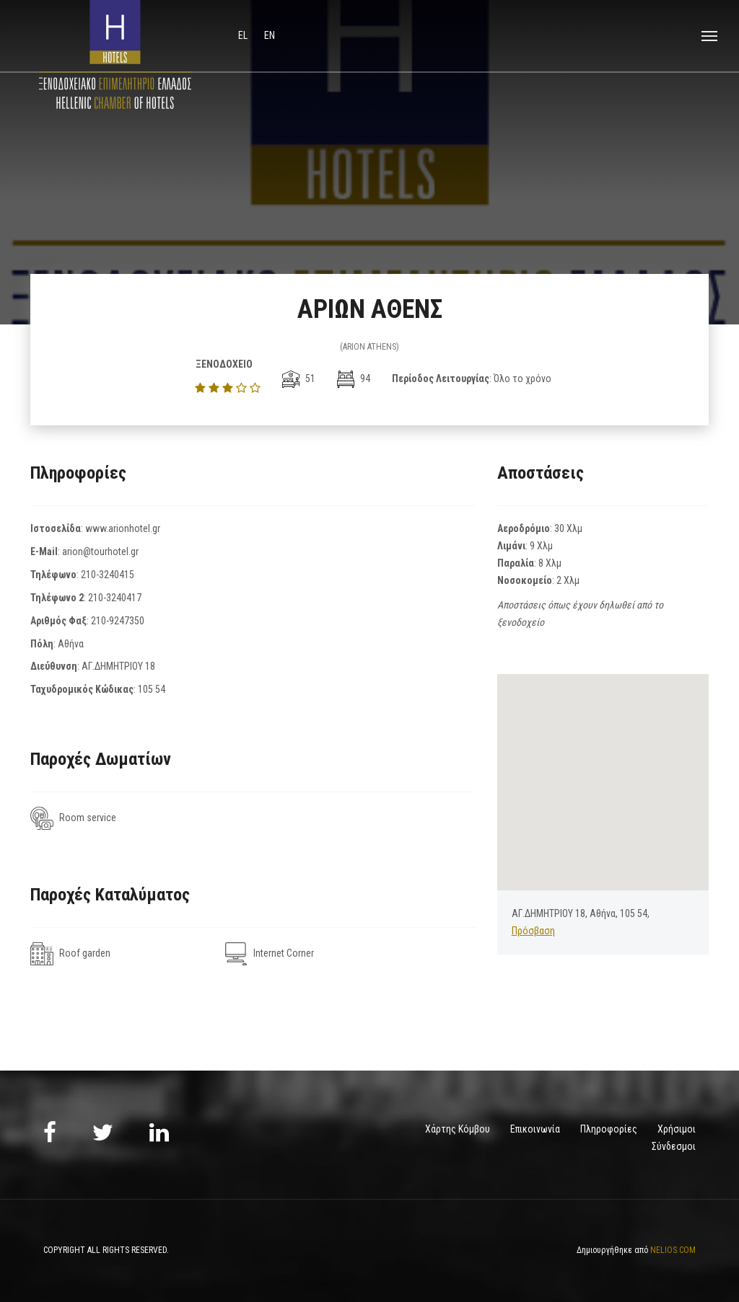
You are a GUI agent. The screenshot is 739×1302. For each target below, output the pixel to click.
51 (298, 378)
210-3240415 (107, 574)
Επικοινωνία (535, 1129)
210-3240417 (114, 597)
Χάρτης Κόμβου (457, 1129)
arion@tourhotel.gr (100, 551)
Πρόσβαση (533, 930)
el (244, 35)
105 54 (151, 689)
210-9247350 (117, 620)
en (269, 35)
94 (353, 378)
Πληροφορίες (608, 1129)
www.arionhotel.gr (122, 528)
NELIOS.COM (673, 1250)
